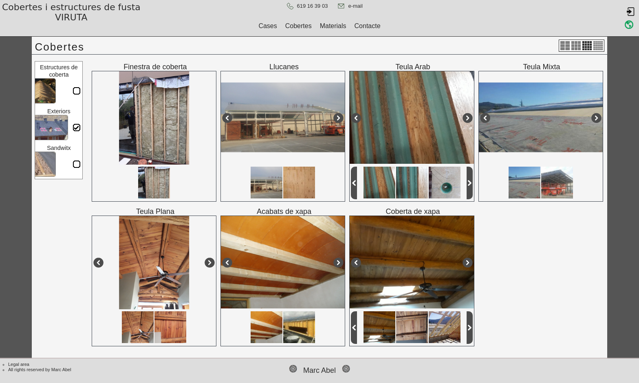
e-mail (355, 6)
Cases (267, 25)
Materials (333, 25)
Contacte (368, 25)
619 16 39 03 (312, 6)
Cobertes (298, 25)
